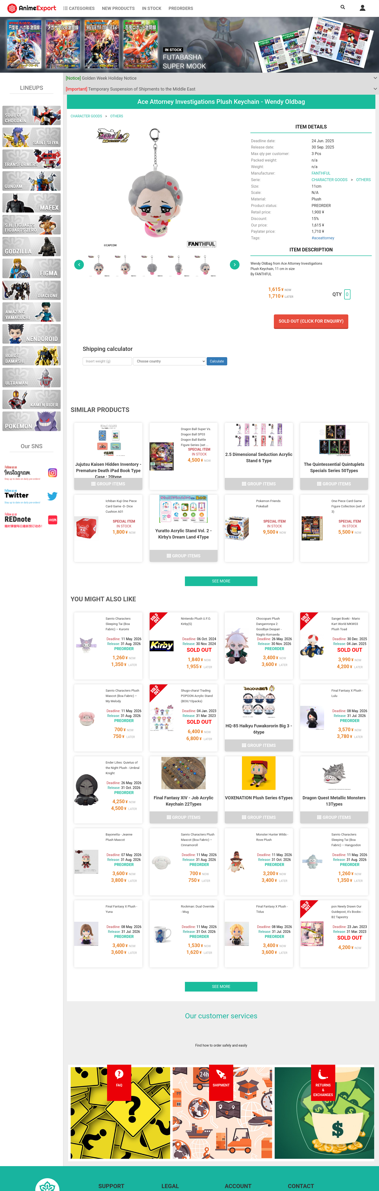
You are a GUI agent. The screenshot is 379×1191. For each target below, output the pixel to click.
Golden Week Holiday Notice (101, 78)
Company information (177, 1156)
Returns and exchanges (115, 1156)
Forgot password (237, 1137)
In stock (151, 8)
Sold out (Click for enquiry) (311, 321)
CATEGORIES (79, 8)
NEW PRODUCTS (118, 8)
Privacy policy (171, 1147)
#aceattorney (323, 238)
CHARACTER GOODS (86, 116)
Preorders (180, 8)
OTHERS (116, 116)
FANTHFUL (321, 173)
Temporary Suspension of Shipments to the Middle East (130, 89)
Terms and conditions (177, 1137)
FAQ (101, 1137)
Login (229, 1147)
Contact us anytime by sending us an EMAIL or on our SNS (331, 1137)
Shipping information (114, 1147)
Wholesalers (234, 1156)
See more (221, 562)
